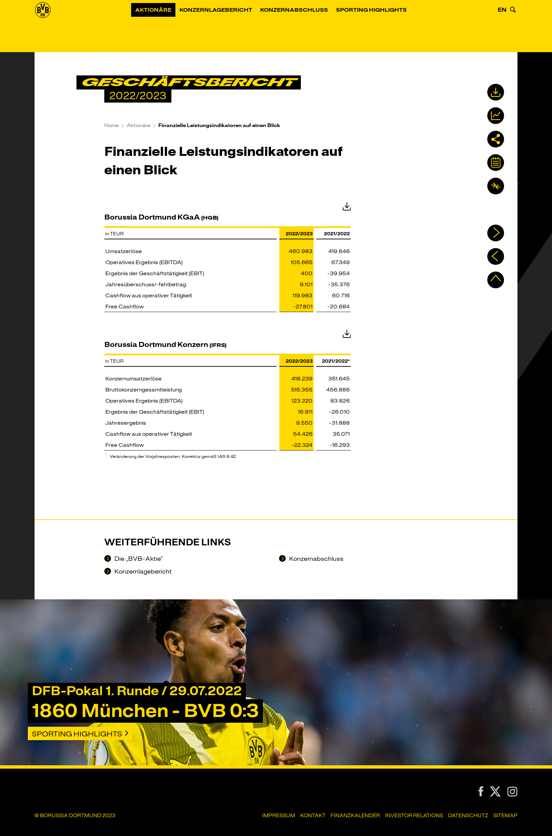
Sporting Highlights (380, 28)
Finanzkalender (355, 815)
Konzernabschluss (303, 28)
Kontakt (313, 815)
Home (111, 125)
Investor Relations (414, 815)
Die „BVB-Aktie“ (138, 559)
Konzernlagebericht (224, 28)
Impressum (278, 815)
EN (502, 28)
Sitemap (505, 815)
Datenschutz (468, 815)
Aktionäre (162, 28)
